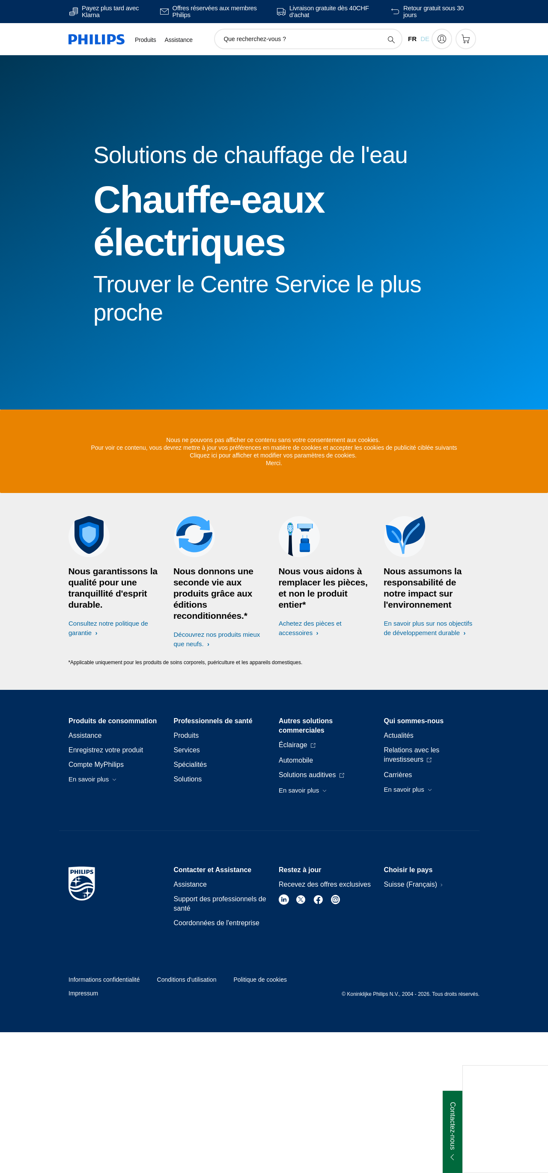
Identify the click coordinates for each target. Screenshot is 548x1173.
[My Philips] (442, 39)
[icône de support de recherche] (391, 39)
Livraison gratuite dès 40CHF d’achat (329, 11)
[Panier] (466, 39)
